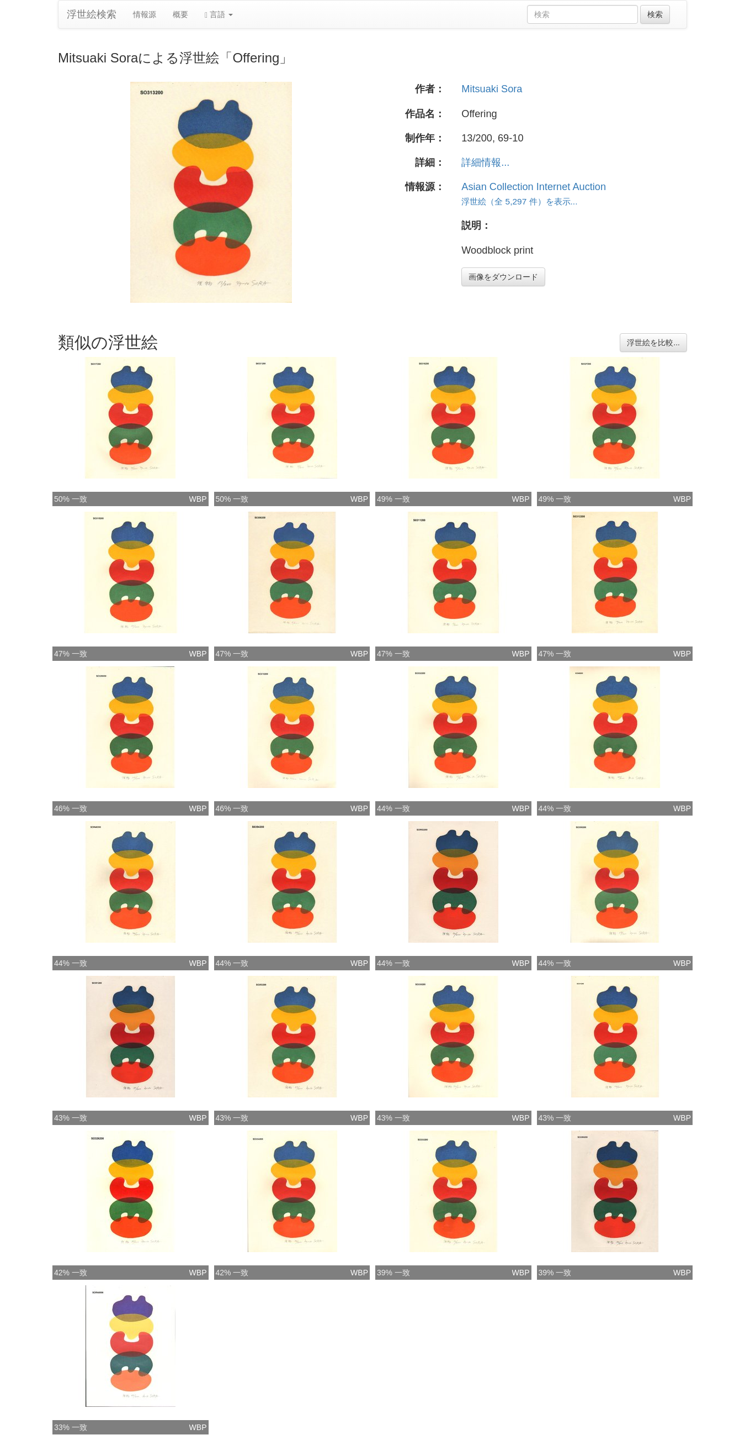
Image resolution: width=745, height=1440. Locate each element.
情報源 (144, 14)
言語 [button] (219, 14)
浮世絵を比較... (653, 342)
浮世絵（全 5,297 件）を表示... (519, 201)
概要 (180, 14)
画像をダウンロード (503, 276)
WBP (198, 499)
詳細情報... (485, 162)
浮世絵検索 (91, 14)
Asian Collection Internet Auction (533, 186)
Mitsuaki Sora (491, 88)
